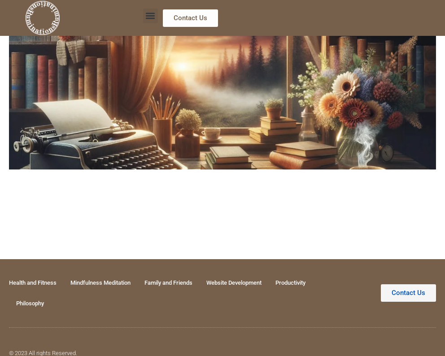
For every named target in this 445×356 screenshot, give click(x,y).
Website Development (234, 282)
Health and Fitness (33, 282)
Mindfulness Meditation (100, 282)
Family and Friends (168, 282)
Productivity (290, 282)
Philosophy (30, 303)
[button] (150, 16)
